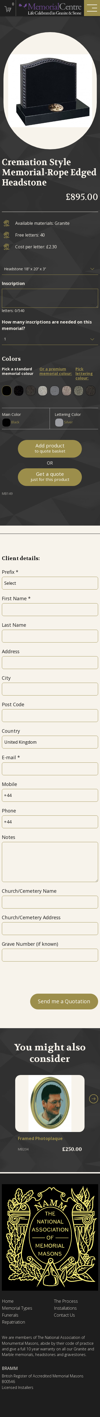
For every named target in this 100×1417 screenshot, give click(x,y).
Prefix (8, 572)
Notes (8, 837)
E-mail (9, 757)
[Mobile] (50, 795)
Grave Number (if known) (30, 944)
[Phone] (50, 821)
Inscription (13, 283)
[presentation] (42, 977)
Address (10, 651)
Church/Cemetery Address (31, 917)
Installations (65, 1308)
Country (11, 731)
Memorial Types (17, 1308)
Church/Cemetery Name (29, 891)
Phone (9, 810)
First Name (14, 598)
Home (8, 1301)
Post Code (13, 704)
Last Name (14, 625)
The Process (66, 1301)
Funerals (10, 1315)
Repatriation (13, 1322)
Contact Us (64, 1315)
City (6, 678)
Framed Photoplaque (40, 1138)
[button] (93, 1098)
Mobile (9, 784)
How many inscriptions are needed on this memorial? (47, 325)
